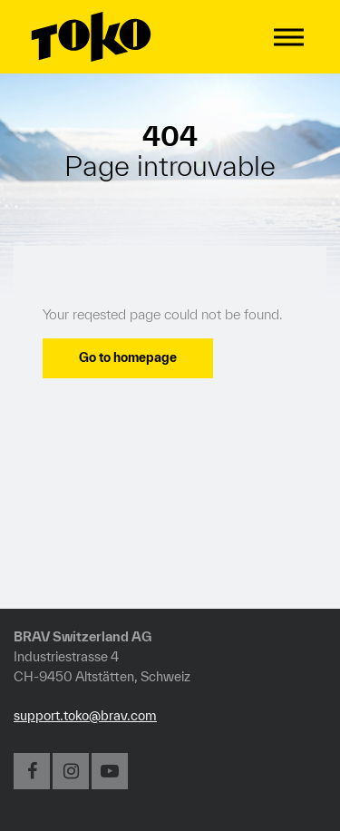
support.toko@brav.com (85, 715)
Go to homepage (128, 357)
